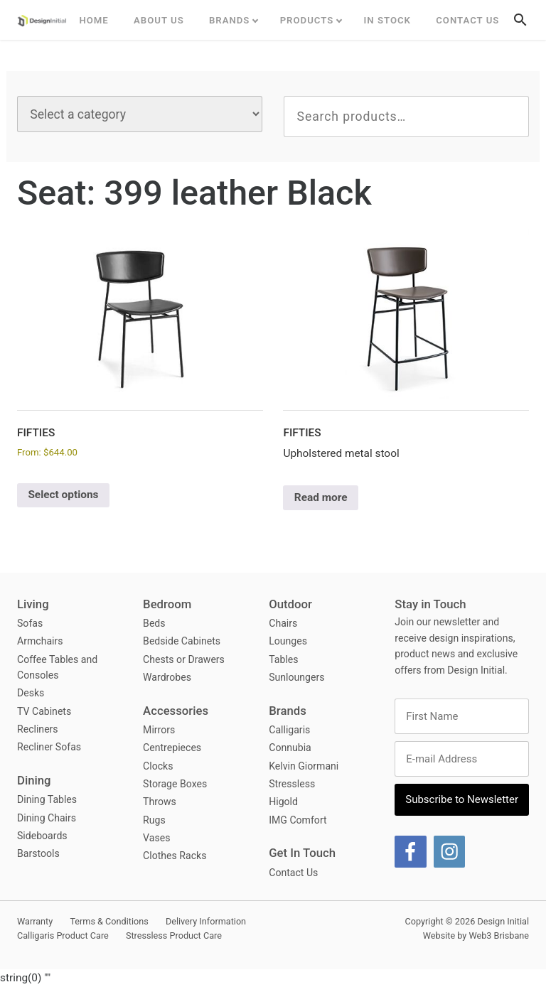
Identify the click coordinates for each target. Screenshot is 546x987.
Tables (283, 659)
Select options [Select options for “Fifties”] (63, 494)
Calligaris (289, 729)
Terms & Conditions (109, 921)
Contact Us (467, 20)
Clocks (158, 766)
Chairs (283, 623)
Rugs (154, 820)
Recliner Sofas (49, 747)
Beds (154, 623)
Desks (30, 693)
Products (307, 20)
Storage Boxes (175, 783)
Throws (159, 801)
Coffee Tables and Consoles (57, 667)
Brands (229, 20)
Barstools (38, 853)
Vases (156, 837)
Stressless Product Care (174, 935)
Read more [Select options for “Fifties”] (321, 497)
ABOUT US (159, 20)
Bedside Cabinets (181, 641)
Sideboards (42, 835)
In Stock (387, 20)
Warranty (35, 921)
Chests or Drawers (184, 659)
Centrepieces (172, 747)
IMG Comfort (297, 820)
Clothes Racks (174, 855)
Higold (283, 801)
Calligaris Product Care (63, 935)
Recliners (37, 729)
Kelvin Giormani (303, 766)
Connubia (290, 747)
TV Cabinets (44, 711)
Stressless (292, 783)
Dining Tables (47, 799)
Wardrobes (167, 677)
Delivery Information (206, 921)
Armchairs (40, 641)
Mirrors (159, 729)
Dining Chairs (46, 818)
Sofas (30, 623)
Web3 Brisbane (499, 935)
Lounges (288, 641)
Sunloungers (296, 677)
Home (93, 20)
